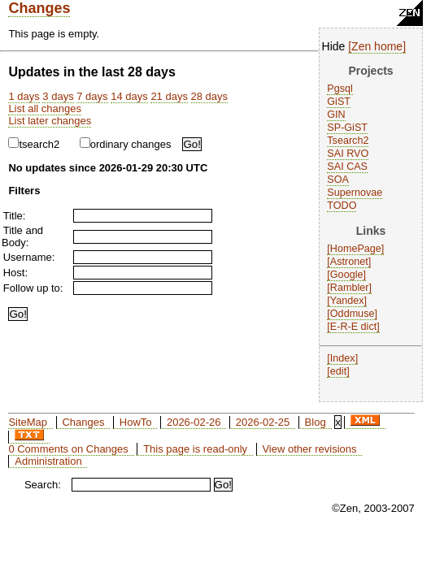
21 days (169, 96)
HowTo (136, 422)
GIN (336, 114)
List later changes (49, 121)
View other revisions (309, 449)
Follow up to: (33, 288)
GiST (338, 101)
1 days (23, 96)
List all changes (44, 108)
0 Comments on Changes (68, 449)
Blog (315, 422)
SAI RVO (347, 153)
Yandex (347, 300)
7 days (91, 96)
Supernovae (354, 192)
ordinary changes (126, 144)
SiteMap (27, 422)
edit (338, 371)
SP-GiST (347, 127)
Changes (39, 8)
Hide (334, 46)
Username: (29, 257)
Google (347, 274)
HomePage (355, 248)
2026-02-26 (194, 422)
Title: (14, 216)
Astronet (349, 261)
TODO (341, 205)
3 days (57, 96)
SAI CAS (347, 166)
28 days (210, 96)
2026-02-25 (263, 422)
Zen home (377, 46)
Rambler (349, 287)
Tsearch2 (347, 140)
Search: (42, 485)
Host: (15, 272)
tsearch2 (33, 144)
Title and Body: (22, 236)
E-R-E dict (353, 326)
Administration (48, 461)
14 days (129, 96)
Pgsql (340, 88)
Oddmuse (352, 313)
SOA (338, 179)
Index (342, 358)
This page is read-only (195, 449)
